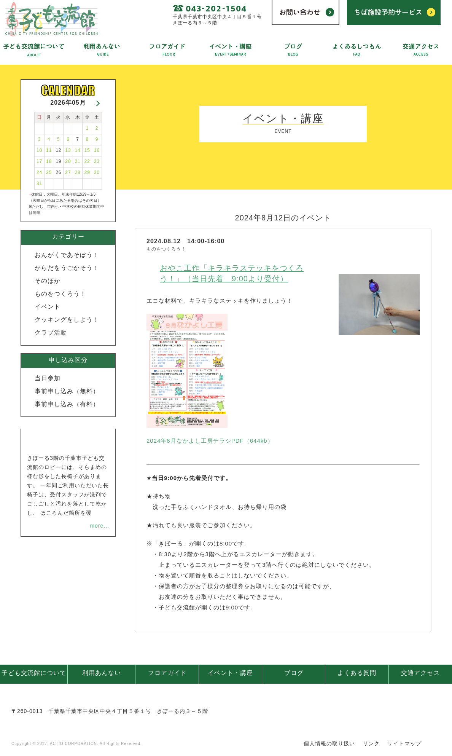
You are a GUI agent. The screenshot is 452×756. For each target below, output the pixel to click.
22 (87, 161)
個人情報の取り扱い (329, 743)
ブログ (294, 673)
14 (77, 150)
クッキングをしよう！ (67, 319)
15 (87, 150)
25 (49, 172)
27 (68, 172)
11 (49, 150)
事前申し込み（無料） (67, 391)
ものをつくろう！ (60, 293)
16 (97, 150)
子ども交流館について (34, 673)
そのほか (47, 281)
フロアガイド (167, 673)
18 (49, 161)
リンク (371, 743)
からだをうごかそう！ (67, 268)
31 (39, 183)
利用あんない (101, 673)
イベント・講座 (230, 673)
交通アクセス (420, 673)
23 (97, 161)
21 (77, 161)
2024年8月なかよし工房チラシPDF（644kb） (210, 440)
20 (68, 161)
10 (39, 150)
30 (97, 172)
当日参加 (47, 378)
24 (39, 172)
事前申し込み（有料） (67, 404)
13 (68, 150)
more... (99, 526)
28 (77, 172)
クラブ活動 (51, 332)
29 (87, 172)
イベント (47, 306)
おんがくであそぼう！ (67, 255)
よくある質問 (356, 673)
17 (39, 161)
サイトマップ (404, 743)
